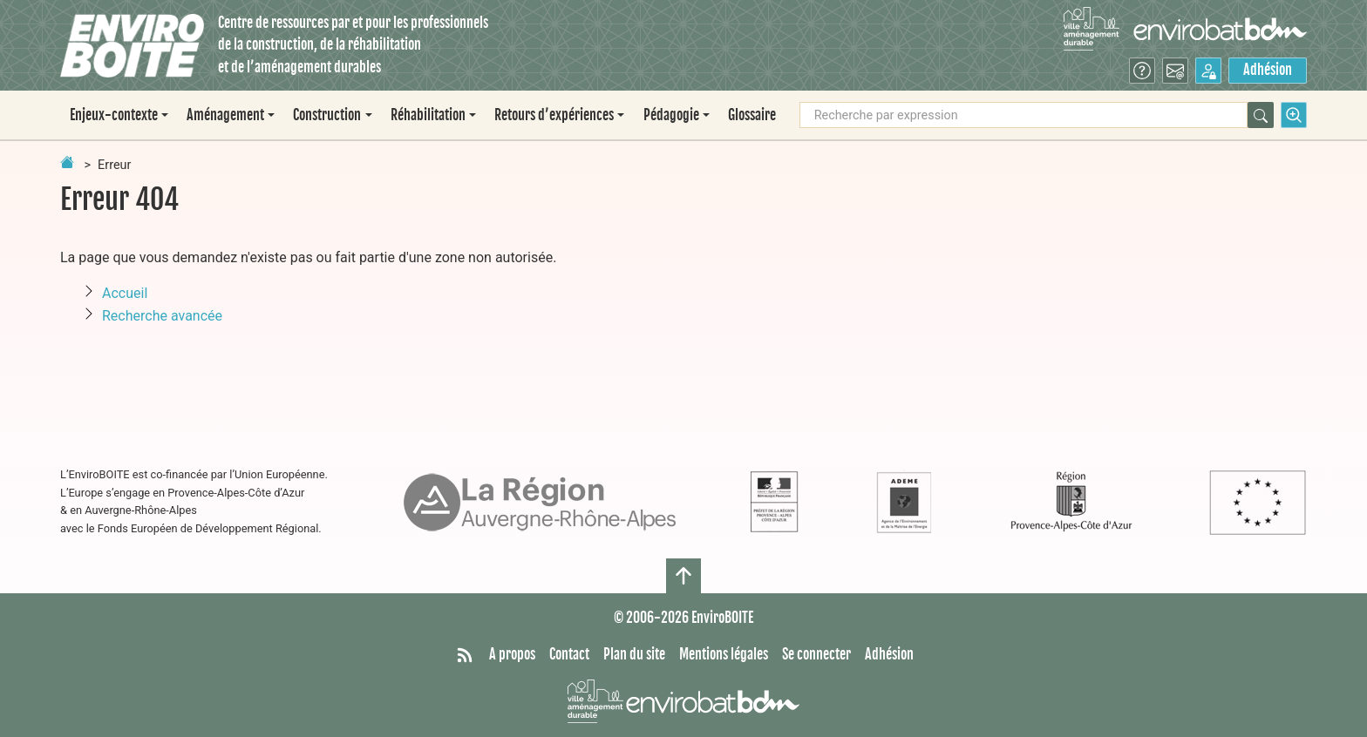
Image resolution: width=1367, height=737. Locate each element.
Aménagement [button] (225, 115)
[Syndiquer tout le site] (464, 655)
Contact (569, 654)
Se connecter (816, 654)
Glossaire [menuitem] (752, 115)
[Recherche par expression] (1023, 115)
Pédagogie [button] (671, 115)
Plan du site (634, 654)
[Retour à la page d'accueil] (67, 162)
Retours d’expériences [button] (554, 115)
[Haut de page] (683, 575)
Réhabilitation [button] (428, 115)
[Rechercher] (1261, 115)
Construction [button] (327, 115)
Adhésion (1267, 69)
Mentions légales (723, 654)
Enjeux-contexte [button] (114, 115)
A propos (512, 654)
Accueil (124, 293)
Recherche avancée (162, 316)
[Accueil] (132, 46)
